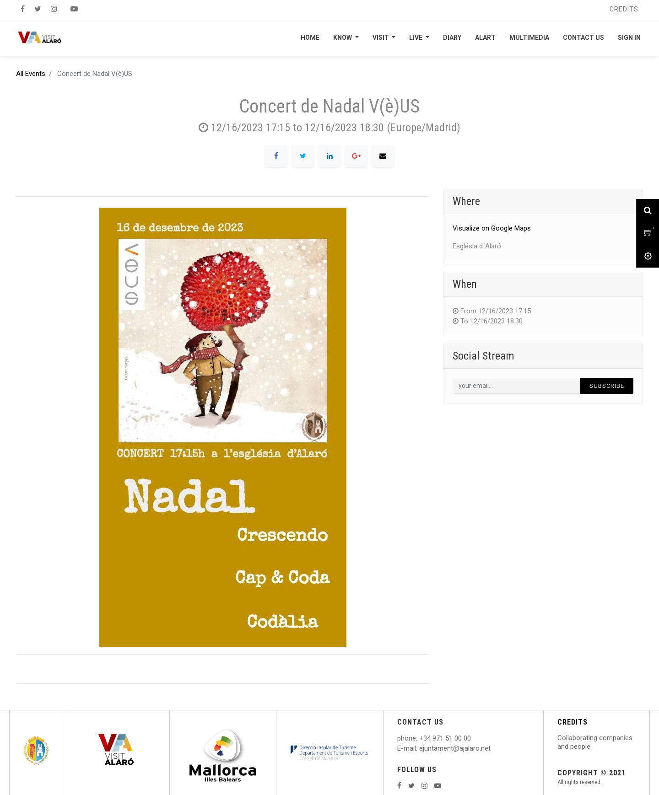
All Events (30, 74)
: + (419, 738)
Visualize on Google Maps (492, 228)
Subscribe (606, 385)
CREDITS (572, 722)
